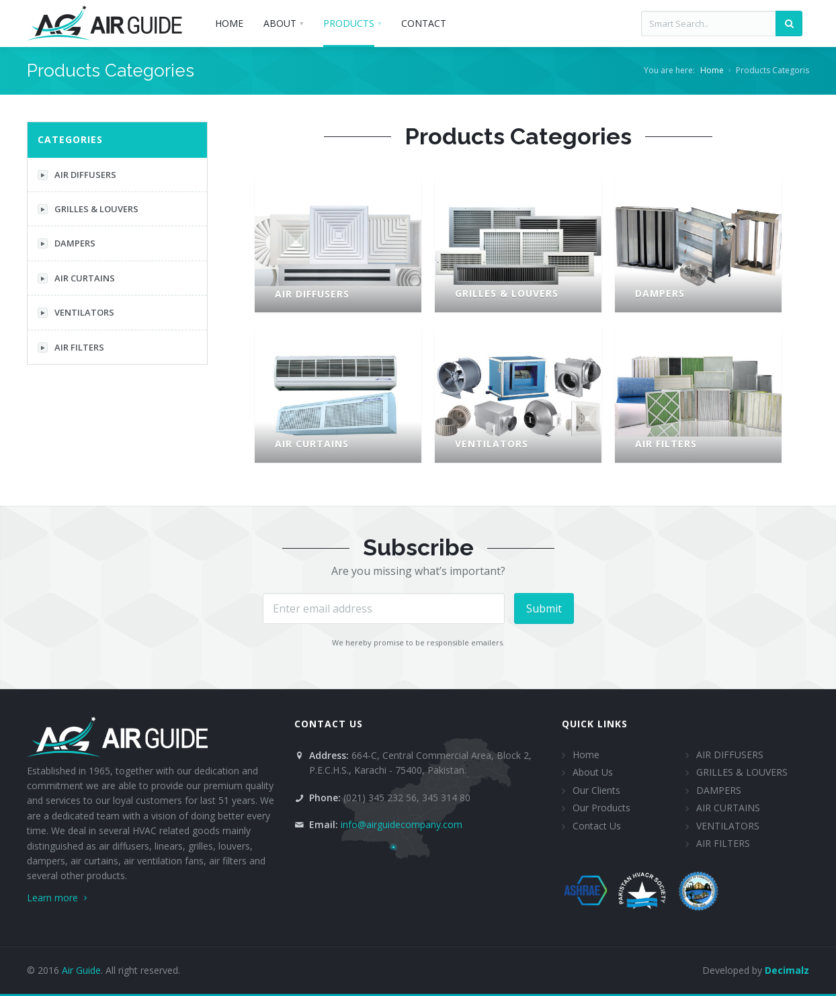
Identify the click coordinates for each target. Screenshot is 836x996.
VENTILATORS (76, 312)
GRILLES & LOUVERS (88, 209)
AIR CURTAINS (76, 278)
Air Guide (81, 970)
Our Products (601, 807)
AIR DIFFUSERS (77, 175)
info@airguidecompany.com (401, 824)
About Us (593, 772)
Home (712, 70)
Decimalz (787, 970)
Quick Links (595, 723)
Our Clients (596, 790)
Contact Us (597, 825)
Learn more (58, 897)
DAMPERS (66, 243)
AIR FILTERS (71, 347)
